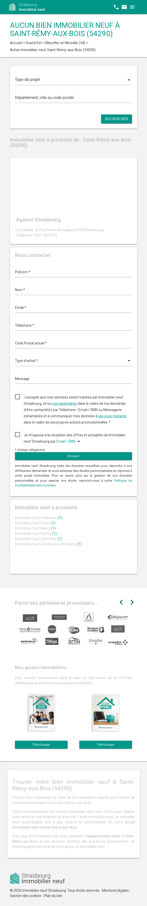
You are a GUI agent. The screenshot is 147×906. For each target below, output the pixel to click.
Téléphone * (24, 325)
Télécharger (41, 744)
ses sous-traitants (112, 416)
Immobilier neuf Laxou (35, 523)
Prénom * (22, 272)
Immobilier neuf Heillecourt (39, 518)
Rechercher (116, 119)
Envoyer (74, 456)
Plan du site (53, 896)
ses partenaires (64, 404)
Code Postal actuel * (31, 343)
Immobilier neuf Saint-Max (38, 539)
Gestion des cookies (25, 896)
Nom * (20, 290)
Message (22, 379)
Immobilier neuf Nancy (35, 528)
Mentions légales (115, 890)
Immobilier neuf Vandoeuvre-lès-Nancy (48, 544)
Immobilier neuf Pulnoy (36, 534)
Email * (20, 308)
